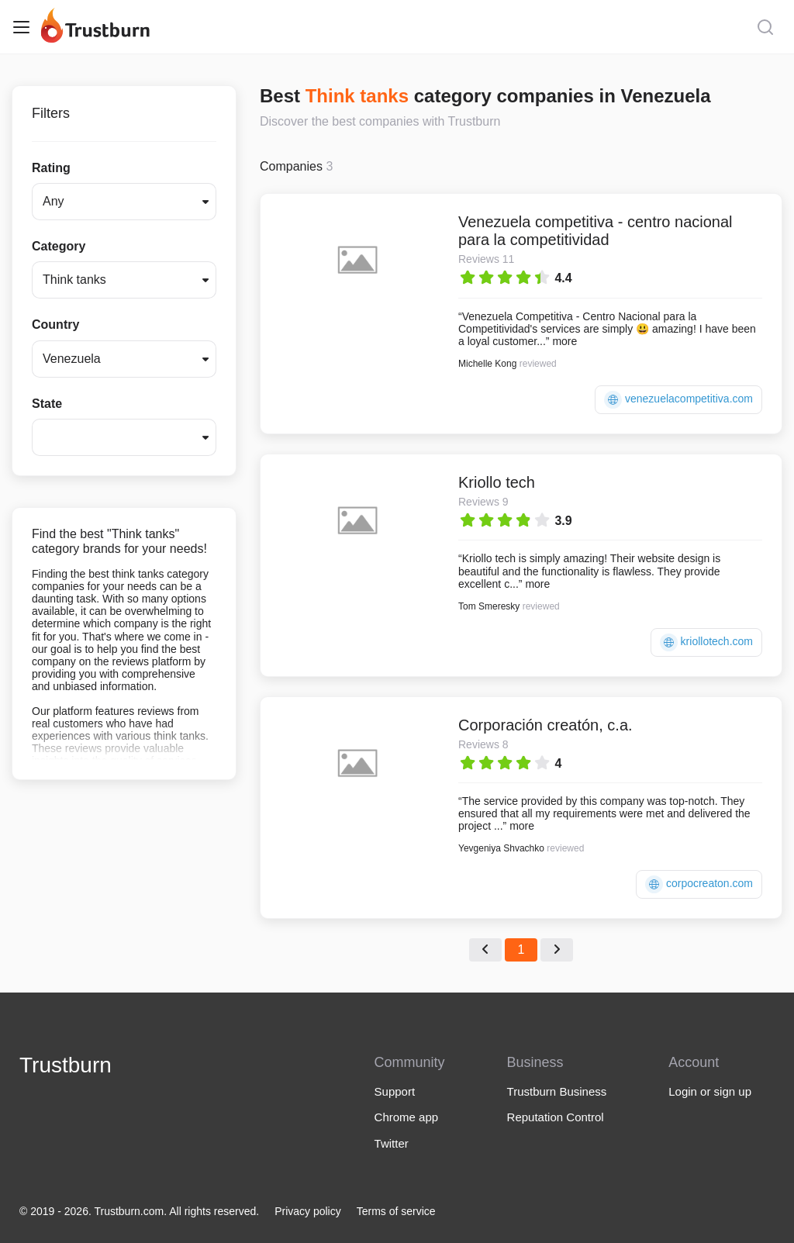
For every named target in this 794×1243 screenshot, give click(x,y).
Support (395, 1091)
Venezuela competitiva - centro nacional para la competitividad (595, 230)
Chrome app (407, 1117)
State (47, 403)
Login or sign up (709, 1091)
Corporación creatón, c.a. (545, 725)
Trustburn (65, 1065)
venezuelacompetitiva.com (678, 400)
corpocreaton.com (699, 884)
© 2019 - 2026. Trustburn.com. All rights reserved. (139, 1211)
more (564, 341)
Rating (51, 167)
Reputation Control (555, 1117)
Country (55, 324)
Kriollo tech (496, 482)
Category (58, 246)
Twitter (392, 1143)
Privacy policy (307, 1211)
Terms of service (396, 1211)
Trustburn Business (557, 1091)
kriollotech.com (706, 642)
